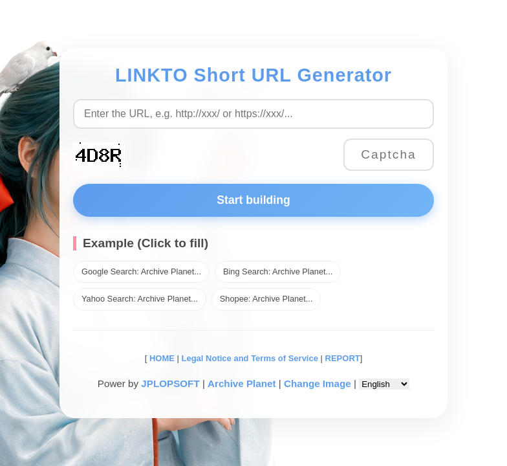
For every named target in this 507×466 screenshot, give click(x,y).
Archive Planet (242, 383)
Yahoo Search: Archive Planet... (139, 299)
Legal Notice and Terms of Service (250, 358)
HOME (161, 358)
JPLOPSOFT (170, 383)
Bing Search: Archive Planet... (277, 271)
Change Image (317, 383)
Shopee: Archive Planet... (266, 299)
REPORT (342, 358)
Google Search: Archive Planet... (141, 271)
